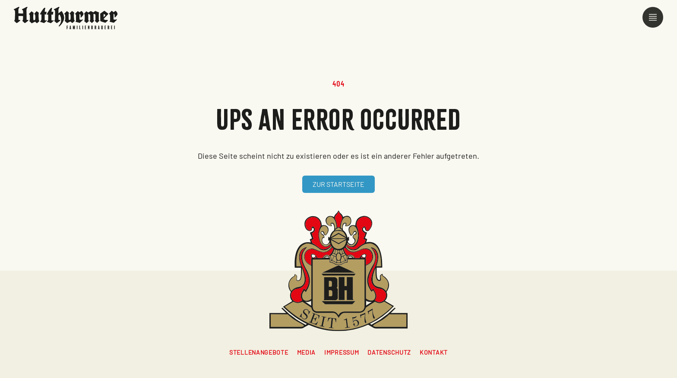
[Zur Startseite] (65, 18)
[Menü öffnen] (652, 17)
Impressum (341, 352)
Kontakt (434, 352)
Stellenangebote (258, 352)
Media (306, 352)
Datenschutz (389, 352)
